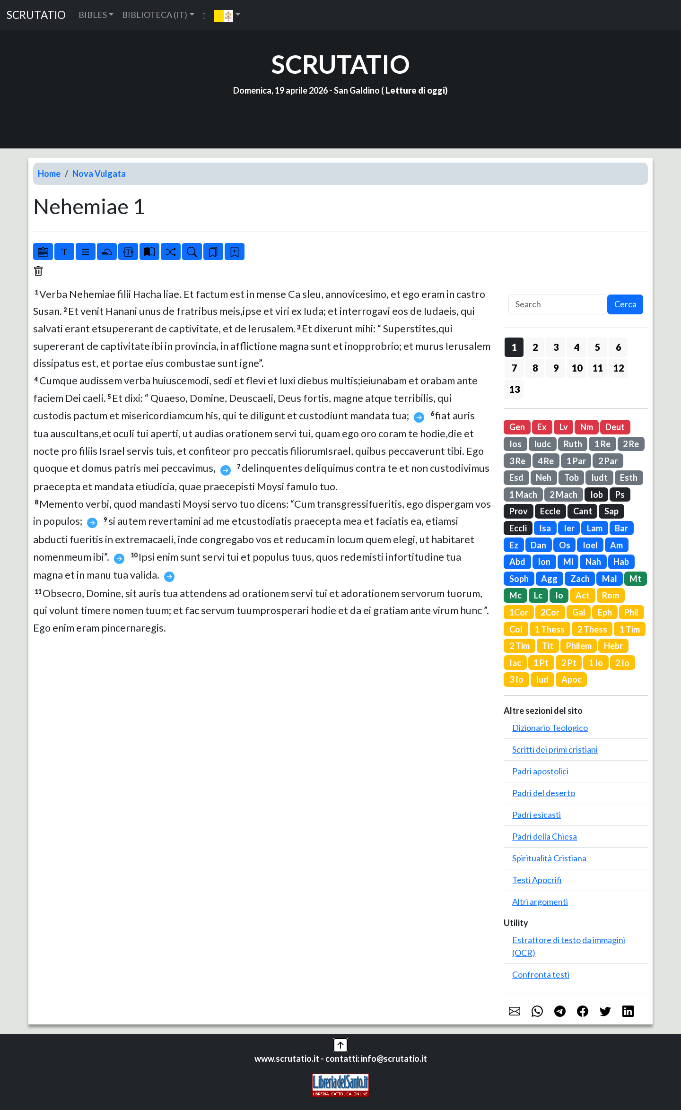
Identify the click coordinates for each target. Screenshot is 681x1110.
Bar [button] (621, 528)
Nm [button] (586, 427)
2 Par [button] (608, 461)
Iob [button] (596, 494)
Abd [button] (517, 561)
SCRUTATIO (36, 15)
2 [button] (535, 347)
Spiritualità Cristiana (549, 858)
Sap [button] (611, 511)
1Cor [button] (518, 612)
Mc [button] (515, 595)
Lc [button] (538, 595)
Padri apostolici (540, 771)
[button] (227, 15)
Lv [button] (563, 427)
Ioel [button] (590, 545)
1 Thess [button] (550, 629)
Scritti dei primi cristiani (555, 749)
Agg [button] (549, 578)
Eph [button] (605, 612)
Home (49, 173)
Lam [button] (594, 528)
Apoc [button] (571, 679)
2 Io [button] (622, 663)
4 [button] (576, 347)
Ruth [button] (573, 444)
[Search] (557, 305)
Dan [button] (538, 545)
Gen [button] (517, 427)
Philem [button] (579, 646)
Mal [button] (609, 578)
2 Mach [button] (563, 494)
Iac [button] (515, 663)
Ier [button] (569, 528)
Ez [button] (513, 545)
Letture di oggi (415, 90)
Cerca (625, 304)
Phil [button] (631, 612)
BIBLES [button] (93, 14)
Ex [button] (542, 427)
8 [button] (535, 367)
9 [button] (556, 367)
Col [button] (516, 629)
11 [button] (598, 367)
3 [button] (556, 347)
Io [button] (559, 595)
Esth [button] (628, 477)
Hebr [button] (613, 646)
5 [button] (597, 347)
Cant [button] (582, 511)
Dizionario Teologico (550, 727)
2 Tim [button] (519, 646)
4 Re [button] (546, 461)
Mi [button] (568, 561)
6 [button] (618, 347)
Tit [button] (547, 646)
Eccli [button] (518, 528)
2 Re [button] (631, 444)
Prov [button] (518, 511)
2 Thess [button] (592, 629)
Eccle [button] (550, 511)
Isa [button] (545, 528)
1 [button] (514, 347)
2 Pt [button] (568, 663)
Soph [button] (519, 578)
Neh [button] (543, 477)
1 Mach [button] (523, 494)
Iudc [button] (542, 444)
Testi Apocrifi (537, 880)
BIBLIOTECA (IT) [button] (154, 14)
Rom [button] (610, 595)
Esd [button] (516, 477)
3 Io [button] (516, 679)
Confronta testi (540, 974)
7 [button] (514, 367)
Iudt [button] (599, 477)
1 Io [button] (596, 663)
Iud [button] (542, 679)
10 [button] (577, 367)
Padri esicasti (536, 814)
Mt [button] (635, 578)
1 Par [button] (576, 461)
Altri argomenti (540, 901)
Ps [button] (620, 494)
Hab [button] (621, 561)
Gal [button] (578, 612)
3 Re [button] (517, 461)
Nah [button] (593, 561)
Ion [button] (544, 561)
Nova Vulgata (99, 173)
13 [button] (514, 389)
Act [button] (583, 595)
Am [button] (616, 545)
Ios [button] (515, 444)
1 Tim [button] (630, 629)
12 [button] (618, 367)
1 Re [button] (602, 444)
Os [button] (564, 545)
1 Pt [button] (541, 663)
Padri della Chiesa (544, 836)
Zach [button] (580, 578)
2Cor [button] (550, 612)
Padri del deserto (543, 793)
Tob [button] (571, 477)
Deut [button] (615, 427)
